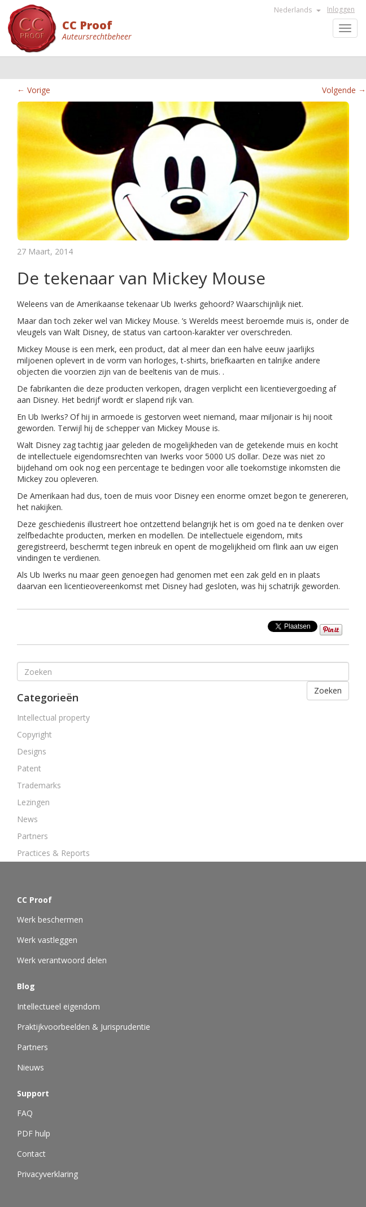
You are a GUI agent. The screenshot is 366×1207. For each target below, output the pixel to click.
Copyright (34, 734)
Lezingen (33, 802)
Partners (32, 836)
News (27, 819)
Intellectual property (53, 717)
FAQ (25, 1113)
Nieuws (30, 1067)
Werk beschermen (50, 919)
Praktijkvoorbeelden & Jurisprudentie (83, 1026)
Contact (31, 1153)
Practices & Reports (53, 853)
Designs (31, 751)
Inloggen (341, 9)
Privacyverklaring (47, 1174)
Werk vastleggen (47, 939)
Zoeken (328, 690)
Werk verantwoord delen (62, 960)
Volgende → (344, 90)
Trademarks (39, 785)
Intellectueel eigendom (58, 1006)
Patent (29, 768)
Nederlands (297, 10)
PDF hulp (33, 1133)
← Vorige (33, 90)
